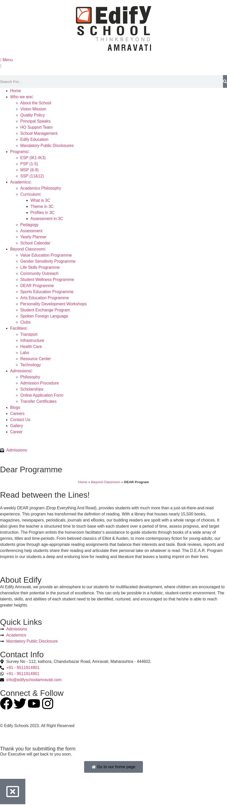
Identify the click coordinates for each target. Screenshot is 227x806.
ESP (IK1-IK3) (33, 158)
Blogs (15, 407)
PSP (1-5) (29, 164)
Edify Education (34, 139)
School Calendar (35, 243)
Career (16, 432)
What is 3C (40, 200)
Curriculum (30, 194)
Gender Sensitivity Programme (47, 261)
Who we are (21, 97)
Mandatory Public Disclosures (47, 145)
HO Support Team (36, 127)
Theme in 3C (42, 206)
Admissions (21, 371)
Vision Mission (33, 109)
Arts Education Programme (44, 298)
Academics (20, 182)
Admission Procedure (39, 383)
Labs (24, 352)
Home (15, 91)
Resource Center (35, 359)
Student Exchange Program (45, 310)
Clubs (25, 322)
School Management (39, 133)
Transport (28, 334)
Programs (19, 151)
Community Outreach (39, 273)
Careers (17, 413)
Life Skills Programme (40, 267)
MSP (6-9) (29, 170)
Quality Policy (32, 115)
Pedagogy (29, 225)
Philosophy (30, 377)
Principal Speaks (35, 121)
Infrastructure (32, 340)
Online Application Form (41, 395)
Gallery (16, 426)
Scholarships (32, 389)
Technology (30, 365)
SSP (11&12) (32, 176)
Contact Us (20, 419)
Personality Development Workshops (53, 304)
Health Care (31, 346)
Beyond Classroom (28, 249)
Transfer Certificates (38, 401)
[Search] (225, 81)
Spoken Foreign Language (44, 316)
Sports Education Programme (46, 292)
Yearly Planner (33, 237)
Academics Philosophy (40, 188)
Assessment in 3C (46, 218)
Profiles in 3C (42, 212)
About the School (35, 103)
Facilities (18, 328)
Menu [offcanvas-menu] (6, 60)
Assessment (31, 231)
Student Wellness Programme (47, 279)
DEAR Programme (37, 285)
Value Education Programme (46, 255)
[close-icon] (1, 66)
